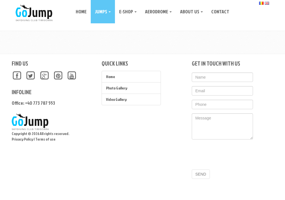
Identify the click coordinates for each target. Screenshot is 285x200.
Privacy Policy (22, 139)
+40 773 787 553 (40, 102)
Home (79, 11)
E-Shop (126, 11)
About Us (189, 11)
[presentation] (234, 154)
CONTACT (218, 11)
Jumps (101, 11)
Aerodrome (156, 11)
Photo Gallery (116, 88)
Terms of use (45, 139)
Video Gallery (116, 99)
